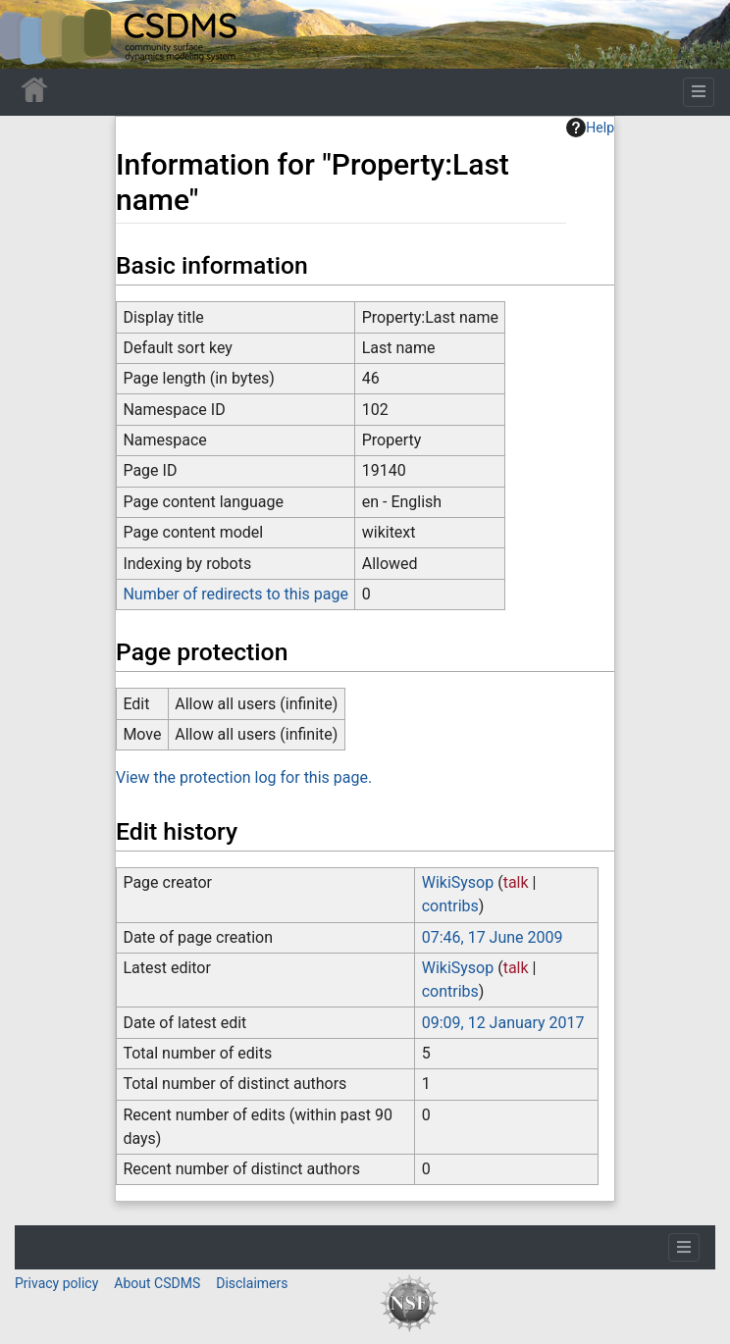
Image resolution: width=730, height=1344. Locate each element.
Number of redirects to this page (235, 594)
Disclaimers (251, 1283)
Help (590, 127)
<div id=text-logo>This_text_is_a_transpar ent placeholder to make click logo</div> (31, 34)
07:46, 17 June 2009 (492, 937)
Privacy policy (56, 1283)
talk (516, 882)
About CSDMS (157, 1283)
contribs (450, 906)
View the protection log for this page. (244, 777)
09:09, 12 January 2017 (503, 1022)
